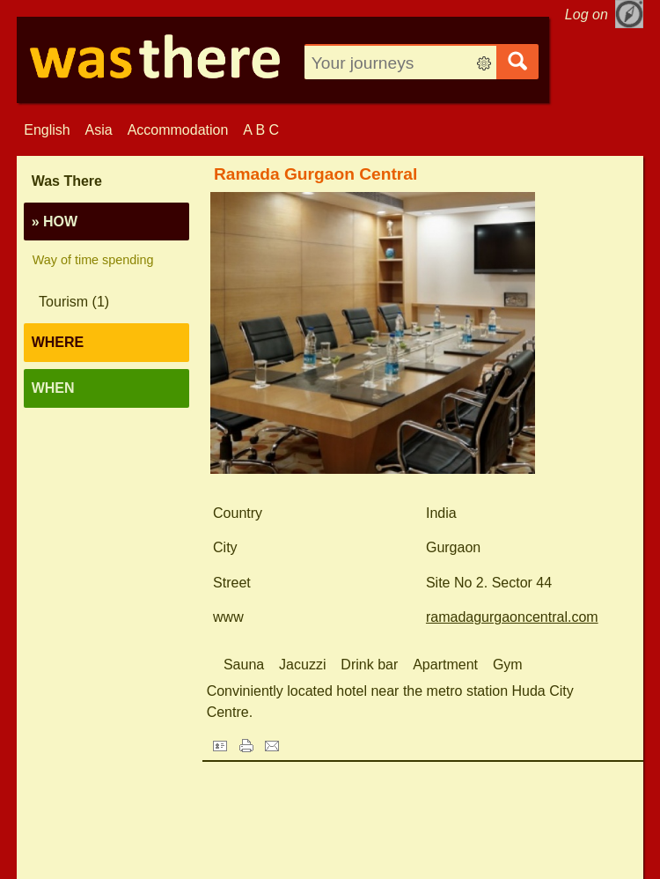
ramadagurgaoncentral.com (512, 616)
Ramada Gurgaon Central (315, 174)
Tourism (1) (74, 301)
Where (58, 342)
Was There (67, 181)
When (53, 387)
